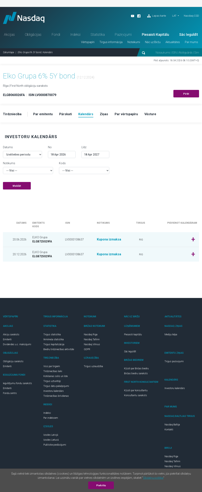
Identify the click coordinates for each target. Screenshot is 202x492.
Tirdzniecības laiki (52, 371)
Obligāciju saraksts (13, 361)
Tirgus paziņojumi (174, 361)
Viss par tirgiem (51, 366)
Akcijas (9, 34)
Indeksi (75, 34)
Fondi (56, 34)
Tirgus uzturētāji (52, 381)
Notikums (9, 163)
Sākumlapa (8, 52)
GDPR (87, 349)
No (50, 147)
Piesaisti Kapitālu (155, 34)
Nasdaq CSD (191, 15)
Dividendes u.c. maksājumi (17, 344)
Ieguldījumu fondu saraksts (17, 383)
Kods (62, 163)
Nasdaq (23, 18)
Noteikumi (133, 42)
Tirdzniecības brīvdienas (56, 396)
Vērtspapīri (87, 42)
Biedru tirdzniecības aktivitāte (58, 349)
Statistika (98, 34)
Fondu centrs (10, 393)
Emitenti (7, 339)
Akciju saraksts (11, 334)
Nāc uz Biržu (153, 42)
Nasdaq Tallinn (92, 339)
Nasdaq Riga (90, 334)
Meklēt (17, 186)
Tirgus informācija (111, 42)
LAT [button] (174, 15)
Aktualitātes (173, 42)
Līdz (83, 147)
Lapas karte (156, 16)
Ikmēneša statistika (53, 339)
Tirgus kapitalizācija (53, 344)
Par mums (191, 42)
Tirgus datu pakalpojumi (56, 386)
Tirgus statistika (52, 334)
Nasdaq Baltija (172, 424)
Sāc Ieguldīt (188, 34)
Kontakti (169, 429)
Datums (8, 147)
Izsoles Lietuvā (51, 439)
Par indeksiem (50, 418)
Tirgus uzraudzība (93, 366)
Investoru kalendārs (53, 391)
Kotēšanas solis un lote (55, 376)
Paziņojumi (123, 34)
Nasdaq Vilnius (92, 344)
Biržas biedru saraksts (136, 373)
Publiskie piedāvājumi (54, 444)
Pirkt (186, 93)
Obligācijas (33, 34)
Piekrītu (101, 485)
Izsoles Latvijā (50, 435)
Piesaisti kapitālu (133, 334)
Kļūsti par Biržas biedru (136, 368)
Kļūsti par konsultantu (136, 390)
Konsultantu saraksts (135, 395)
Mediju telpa (171, 334)
